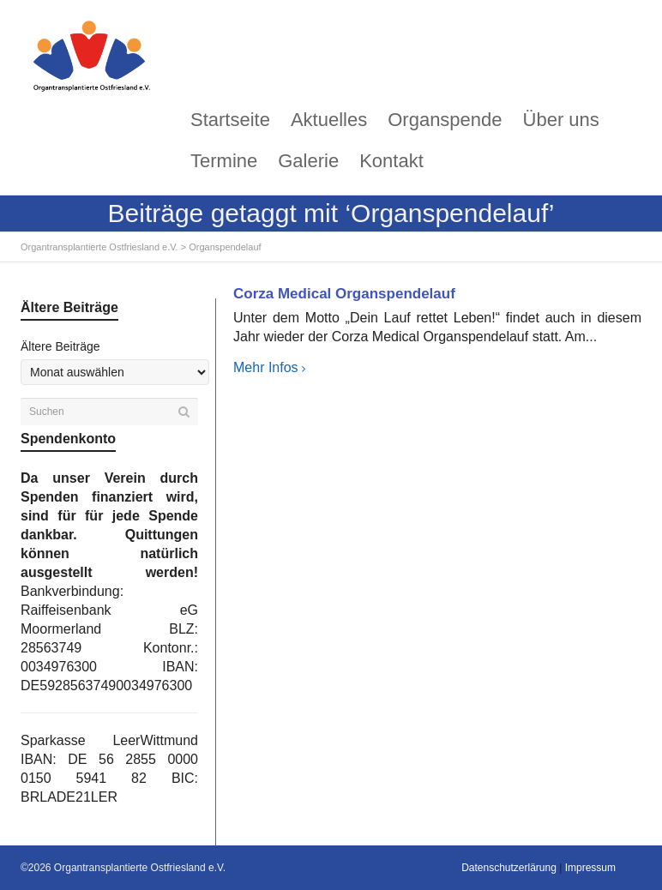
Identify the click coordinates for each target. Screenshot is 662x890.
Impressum (590, 868)
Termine (223, 160)
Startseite (230, 119)
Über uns (561, 119)
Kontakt (391, 160)
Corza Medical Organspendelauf (344, 294)
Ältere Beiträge (60, 346)
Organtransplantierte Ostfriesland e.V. (99, 247)
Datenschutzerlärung (509, 868)
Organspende (445, 119)
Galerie (308, 160)
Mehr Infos (265, 367)
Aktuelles (329, 119)
